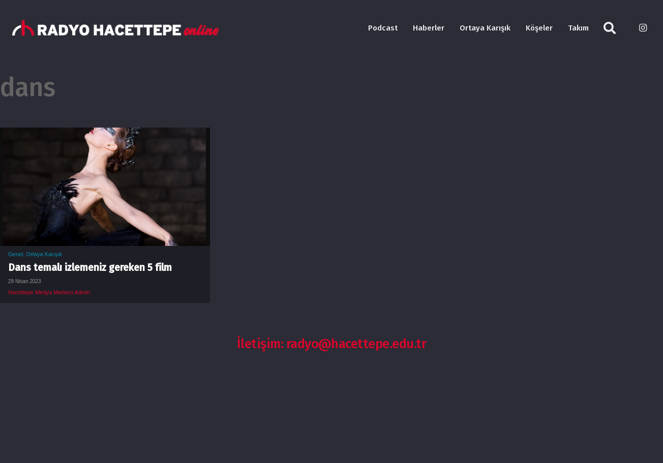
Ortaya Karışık (44, 254)
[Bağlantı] (115, 28)
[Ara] (609, 28)
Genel (15, 254)
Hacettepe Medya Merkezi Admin (49, 292)
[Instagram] (643, 28)
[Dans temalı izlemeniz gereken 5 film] (105, 135)
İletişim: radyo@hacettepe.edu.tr (332, 344)
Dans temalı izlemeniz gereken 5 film (90, 267)
